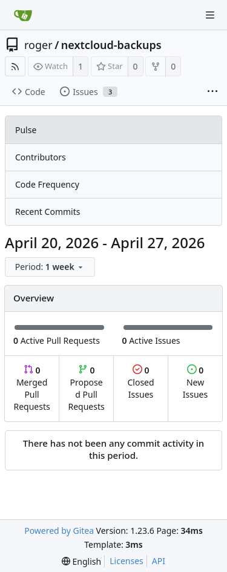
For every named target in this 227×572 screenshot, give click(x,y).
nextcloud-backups (111, 45)
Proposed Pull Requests (86, 388)
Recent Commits (47, 211)
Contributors (40, 157)
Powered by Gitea (59, 530)
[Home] (23, 15)
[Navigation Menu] (210, 15)
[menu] (51, 267)
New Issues (195, 382)
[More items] (212, 92)
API (158, 561)
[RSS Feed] (15, 66)
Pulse (25, 130)
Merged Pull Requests (31, 388)
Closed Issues (140, 382)
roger (38, 45)
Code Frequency (47, 184)
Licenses (126, 561)
